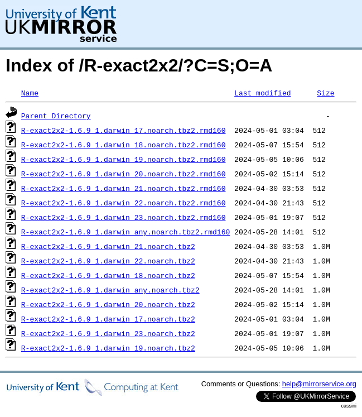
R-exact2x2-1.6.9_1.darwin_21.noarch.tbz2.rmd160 (123, 188)
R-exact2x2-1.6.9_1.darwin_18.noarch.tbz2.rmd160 (123, 145)
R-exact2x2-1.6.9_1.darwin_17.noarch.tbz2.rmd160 (123, 130)
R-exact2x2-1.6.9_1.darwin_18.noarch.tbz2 (108, 275)
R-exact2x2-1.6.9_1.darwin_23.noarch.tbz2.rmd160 (123, 217)
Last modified (262, 93)
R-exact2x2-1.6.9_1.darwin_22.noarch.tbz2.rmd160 (123, 203)
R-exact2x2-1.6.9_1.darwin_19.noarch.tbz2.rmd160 (123, 159)
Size (325, 93)
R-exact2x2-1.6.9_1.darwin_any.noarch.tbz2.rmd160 (125, 232)
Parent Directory (56, 116)
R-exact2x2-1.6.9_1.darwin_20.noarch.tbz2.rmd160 (123, 174)
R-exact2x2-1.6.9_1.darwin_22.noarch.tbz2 (108, 261)
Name (29, 93)
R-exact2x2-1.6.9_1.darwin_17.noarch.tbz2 (108, 319)
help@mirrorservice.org (319, 384)
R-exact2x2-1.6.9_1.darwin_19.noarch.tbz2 (108, 348)
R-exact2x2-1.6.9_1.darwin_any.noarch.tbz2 (110, 290)
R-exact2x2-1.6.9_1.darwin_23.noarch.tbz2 (108, 333)
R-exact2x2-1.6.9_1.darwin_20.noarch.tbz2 (108, 304)
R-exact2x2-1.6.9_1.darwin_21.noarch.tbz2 (108, 246)
